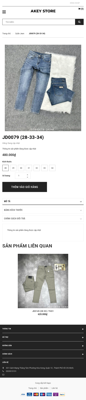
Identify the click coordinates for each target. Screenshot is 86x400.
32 (37, 168)
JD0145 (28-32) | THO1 (43, 311)
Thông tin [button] (43, 329)
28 (5, 168)
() (81, 9)
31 (29, 168)
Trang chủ (32, 388)
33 (44, 168)
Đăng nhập (75, 3)
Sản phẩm (44, 388)
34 (52, 168)
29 (13, 168)
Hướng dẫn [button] (43, 346)
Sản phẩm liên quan (27, 246)
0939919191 (11, 371)
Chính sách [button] (43, 354)
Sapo (49, 383)
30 (21, 168)
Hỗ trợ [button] (43, 337)
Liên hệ (5, 362)
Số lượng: (6, 176)
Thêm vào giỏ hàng (24, 187)
